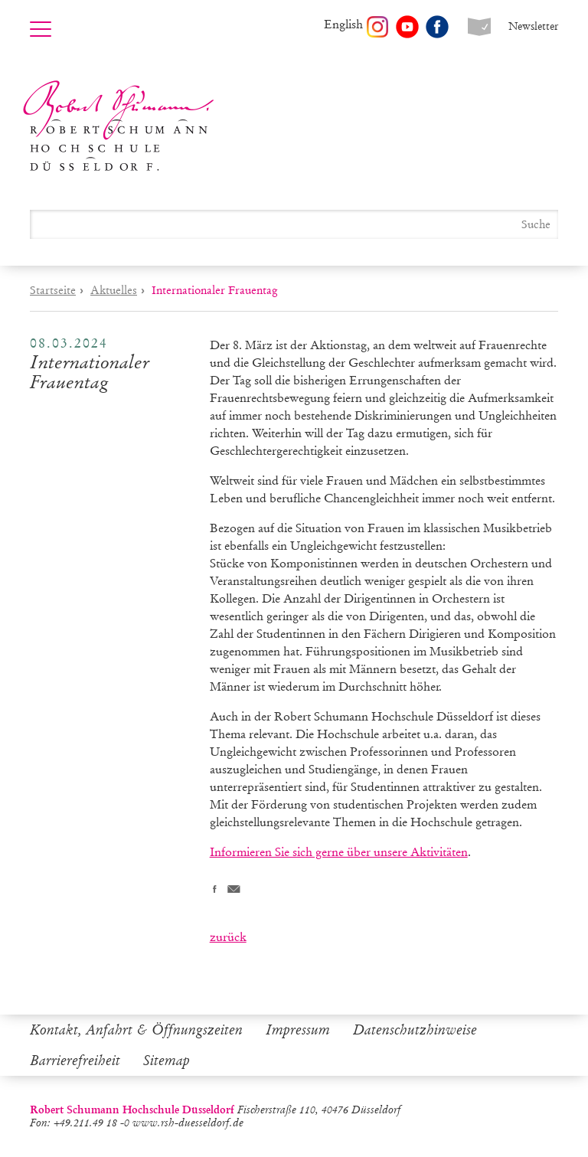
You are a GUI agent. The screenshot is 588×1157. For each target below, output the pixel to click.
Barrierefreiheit (75, 1060)
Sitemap (166, 1060)
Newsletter (533, 26)
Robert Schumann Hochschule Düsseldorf (118, 126)
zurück (228, 937)
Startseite (53, 290)
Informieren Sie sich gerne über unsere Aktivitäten (339, 852)
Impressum (298, 1029)
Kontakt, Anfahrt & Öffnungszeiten (136, 1029)
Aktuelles (113, 290)
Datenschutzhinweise (415, 1029)
